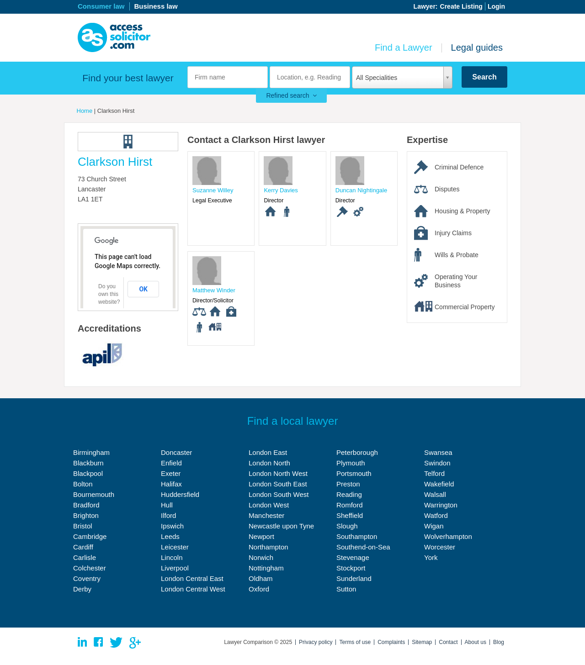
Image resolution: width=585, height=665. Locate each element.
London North (269, 463)
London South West (278, 494)
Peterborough (357, 452)
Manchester (266, 515)
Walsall (435, 494)
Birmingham (91, 452)
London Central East (192, 578)
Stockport (350, 568)
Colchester (89, 568)
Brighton (86, 515)
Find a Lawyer (403, 47)
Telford (434, 473)
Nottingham (266, 568)
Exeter (171, 473)
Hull (167, 505)
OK (143, 289)
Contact (448, 642)
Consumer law (101, 6)
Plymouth (350, 463)
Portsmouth (354, 473)
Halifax (171, 484)
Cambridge (89, 536)
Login (496, 6)
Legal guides (477, 47)
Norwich (261, 557)
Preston (348, 484)
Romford (349, 505)
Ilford (168, 515)
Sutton (346, 589)
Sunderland (354, 578)
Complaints (391, 642)
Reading (349, 494)
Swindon (437, 463)
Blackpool (88, 473)
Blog (498, 642)
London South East (278, 484)
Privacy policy (315, 642)
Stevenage (352, 557)
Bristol (82, 526)
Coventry (87, 578)
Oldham (261, 578)
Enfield (171, 463)
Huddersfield (180, 494)
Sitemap (422, 642)
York (430, 557)
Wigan (434, 526)
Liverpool (175, 568)
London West (269, 505)
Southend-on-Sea (363, 547)
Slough (347, 526)
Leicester (175, 547)
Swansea (438, 452)
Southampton (356, 536)
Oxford (259, 589)
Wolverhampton (448, 536)
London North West (278, 473)
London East (268, 452)
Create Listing (461, 6)
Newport (261, 536)
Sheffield (349, 515)
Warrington (440, 505)
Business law (156, 6)
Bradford (86, 505)
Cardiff (83, 547)
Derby (82, 589)
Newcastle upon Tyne (281, 526)
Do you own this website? (109, 294)
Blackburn (88, 463)
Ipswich (172, 526)
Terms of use (355, 642)
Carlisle (84, 557)
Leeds (170, 536)
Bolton (83, 484)
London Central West (193, 589)
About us (475, 642)
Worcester (439, 547)
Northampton (268, 547)
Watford (436, 515)
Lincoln (172, 557)
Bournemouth (93, 494)
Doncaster (176, 452)
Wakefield (439, 484)
